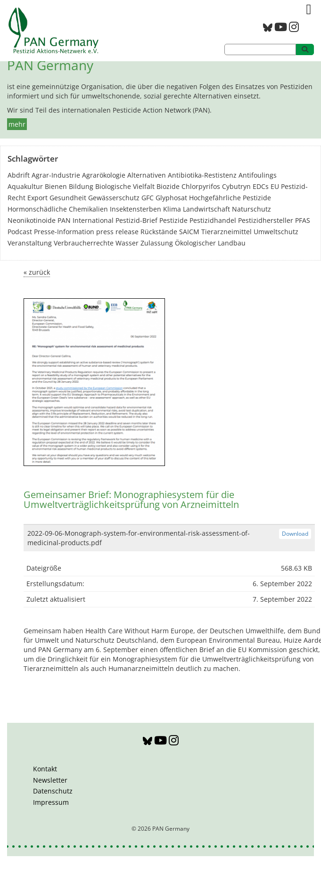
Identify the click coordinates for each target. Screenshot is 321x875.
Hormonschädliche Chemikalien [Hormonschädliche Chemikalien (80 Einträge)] (58, 208)
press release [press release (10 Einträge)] (117, 231)
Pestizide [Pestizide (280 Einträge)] (173, 220)
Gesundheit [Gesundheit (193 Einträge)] (67, 197)
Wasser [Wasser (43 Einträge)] (127, 242)
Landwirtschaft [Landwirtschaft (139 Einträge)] (206, 208)
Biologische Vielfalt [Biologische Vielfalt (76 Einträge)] (125, 186)
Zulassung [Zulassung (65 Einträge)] (156, 242)
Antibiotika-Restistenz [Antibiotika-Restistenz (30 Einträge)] (202, 175)
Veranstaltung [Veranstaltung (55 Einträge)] (30, 242)
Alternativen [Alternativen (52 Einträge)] (146, 175)
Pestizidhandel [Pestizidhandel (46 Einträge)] (212, 220)
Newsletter (50, 780)
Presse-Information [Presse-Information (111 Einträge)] (64, 231)
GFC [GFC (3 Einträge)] (147, 197)
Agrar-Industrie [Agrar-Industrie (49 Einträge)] (56, 175)
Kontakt (45, 768)
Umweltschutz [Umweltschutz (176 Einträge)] (276, 231)
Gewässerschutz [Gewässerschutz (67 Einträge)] (114, 197)
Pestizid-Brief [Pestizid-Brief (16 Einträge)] (136, 220)
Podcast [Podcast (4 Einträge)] (20, 231)
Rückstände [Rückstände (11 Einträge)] (158, 231)
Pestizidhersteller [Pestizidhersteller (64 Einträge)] (265, 220)
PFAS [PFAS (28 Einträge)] (302, 220)
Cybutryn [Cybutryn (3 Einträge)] (236, 186)
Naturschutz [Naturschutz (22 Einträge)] (251, 208)
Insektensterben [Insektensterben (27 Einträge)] (135, 208)
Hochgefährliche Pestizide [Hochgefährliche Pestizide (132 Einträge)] (230, 197)
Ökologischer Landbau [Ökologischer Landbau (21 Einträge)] (210, 242)
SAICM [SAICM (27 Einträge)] (189, 231)
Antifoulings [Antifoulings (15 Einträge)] (258, 175)
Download (295, 534)
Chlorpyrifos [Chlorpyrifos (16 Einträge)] (200, 186)
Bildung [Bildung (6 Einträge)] (81, 186)
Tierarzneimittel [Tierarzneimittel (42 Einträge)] (226, 231)
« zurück (37, 272)
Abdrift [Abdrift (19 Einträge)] (19, 175)
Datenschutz (53, 790)
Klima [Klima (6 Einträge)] (172, 208)
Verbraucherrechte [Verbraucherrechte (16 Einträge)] (84, 242)
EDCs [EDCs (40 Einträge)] (261, 186)
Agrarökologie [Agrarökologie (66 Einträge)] (103, 175)
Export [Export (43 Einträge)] (37, 197)
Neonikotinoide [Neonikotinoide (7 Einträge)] (32, 220)
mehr (16, 124)
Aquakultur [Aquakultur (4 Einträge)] (25, 186)
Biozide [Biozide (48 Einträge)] (168, 186)
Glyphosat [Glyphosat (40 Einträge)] (171, 197)
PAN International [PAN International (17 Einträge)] (86, 220)
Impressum (51, 802)
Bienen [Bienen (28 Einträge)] (56, 186)
